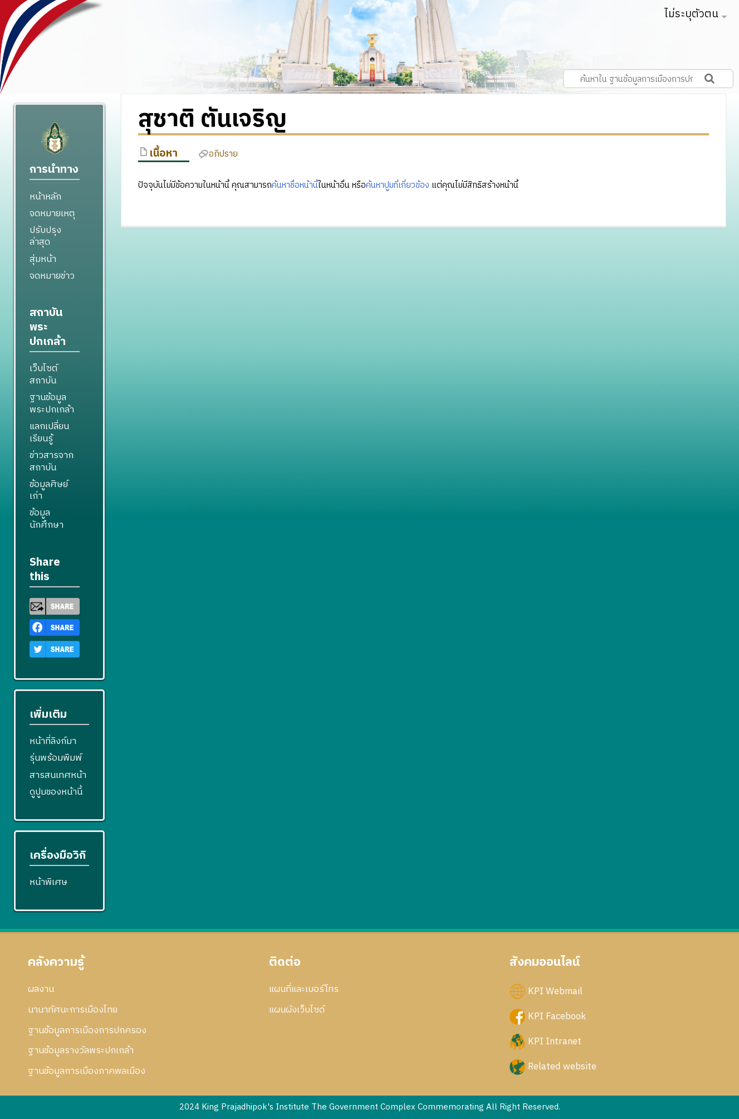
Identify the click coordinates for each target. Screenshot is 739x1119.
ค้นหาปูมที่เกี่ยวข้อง (397, 185)
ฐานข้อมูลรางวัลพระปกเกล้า (81, 1050)
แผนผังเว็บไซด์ (297, 1010)
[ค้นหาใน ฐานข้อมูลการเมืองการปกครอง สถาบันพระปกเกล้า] (648, 78)
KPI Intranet (554, 1041)
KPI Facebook (557, 1016)
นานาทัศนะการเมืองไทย (73, 1010)
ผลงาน (41, 989)
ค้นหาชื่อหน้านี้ (295, 185)
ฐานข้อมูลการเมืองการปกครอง (87, 1030)
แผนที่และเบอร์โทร (304, 989)
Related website (562, 1066)
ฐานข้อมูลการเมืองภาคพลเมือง (86, 1071)
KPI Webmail (555, 991)
